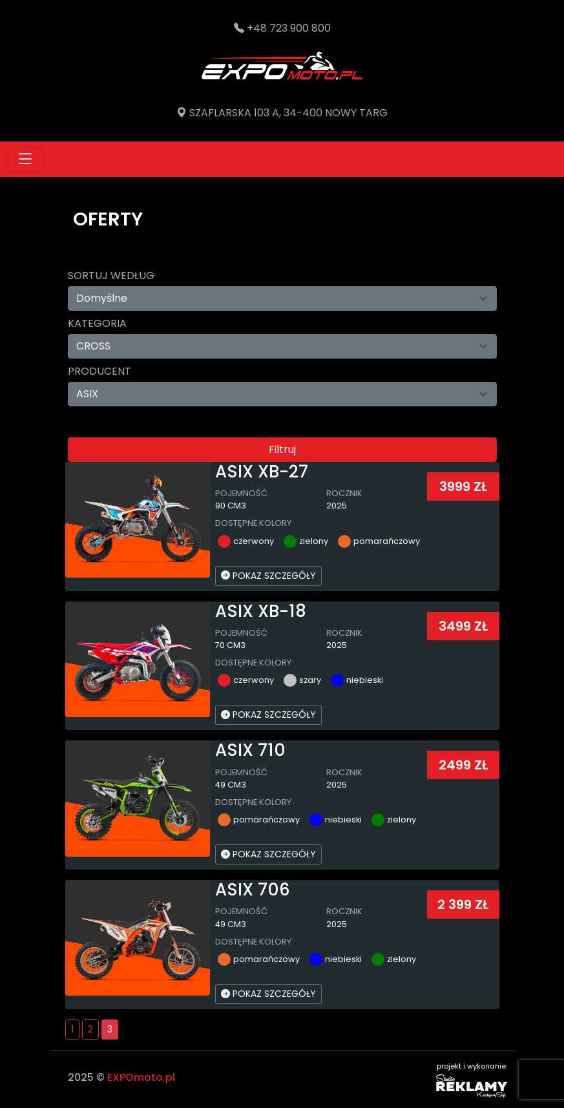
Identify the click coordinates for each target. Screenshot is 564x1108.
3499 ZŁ (463, 626)
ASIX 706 (252, 889)
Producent (99, 371)
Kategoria (97, 323)
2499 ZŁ (463, 765)
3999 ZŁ (463, 486)
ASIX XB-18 (260, 611)
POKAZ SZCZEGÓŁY (268, 575)
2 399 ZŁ (462, 904)
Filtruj (282, 449)
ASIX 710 (250, 750)
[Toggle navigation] (25, 159)
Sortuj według (111, 275)
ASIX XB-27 (261, 471)
